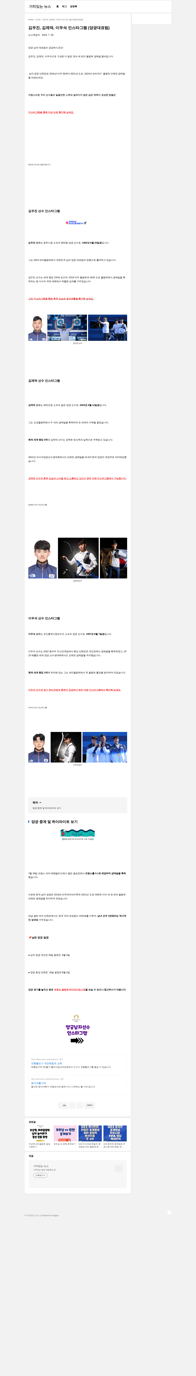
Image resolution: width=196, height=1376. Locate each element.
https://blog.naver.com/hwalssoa (44, 1059)
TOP (169, 1212)
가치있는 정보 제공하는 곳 (44, 1170)
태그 (64, 6)
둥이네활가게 (38, 1083)
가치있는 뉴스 (40, 6)
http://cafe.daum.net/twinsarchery (45, 1079)
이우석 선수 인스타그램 (37, 708)
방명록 (73, 6)
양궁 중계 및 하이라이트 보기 (47, 808)
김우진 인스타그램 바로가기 (39, 165)
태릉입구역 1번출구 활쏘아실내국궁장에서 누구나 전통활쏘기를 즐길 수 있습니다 (71, 1067)
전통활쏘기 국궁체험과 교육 (46, 1063)
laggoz (56, 1215)
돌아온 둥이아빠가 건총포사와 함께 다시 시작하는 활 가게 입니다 (63, 1087)
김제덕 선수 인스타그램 (37, 505)
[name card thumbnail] (118, 1168)
